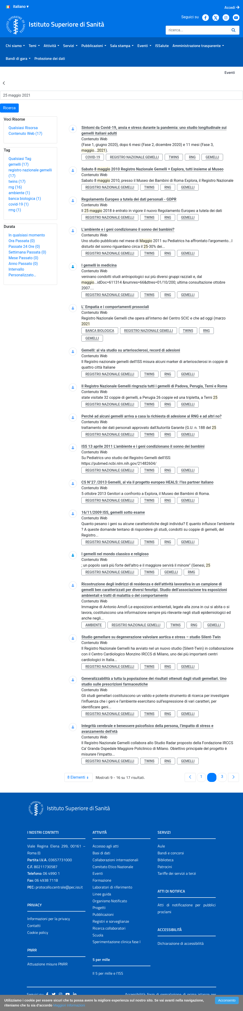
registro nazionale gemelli (134, 157)
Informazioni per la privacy (48, 919)
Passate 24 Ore (24, 246)
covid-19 (18, 204)
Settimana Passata (27, 252)
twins (17, 181)
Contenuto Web (25, 133)
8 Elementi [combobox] (79, 777)
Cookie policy (37, 932)
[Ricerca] (197, 30)
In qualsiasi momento (27, 235)
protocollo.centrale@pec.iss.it (59, 887)
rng (15, 187)
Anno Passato (23, 263)
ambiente (19, 193)
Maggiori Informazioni (69, 1005)
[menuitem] (15, 45)
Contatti (34, 925)
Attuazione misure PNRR (47, 964)
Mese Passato (23, 258)
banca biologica (25, 198)
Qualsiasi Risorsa (23, 128)
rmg (15, 210)
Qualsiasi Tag (20, 158)
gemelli (19, 164)
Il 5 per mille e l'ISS (108, 973)
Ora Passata (22, 241)
